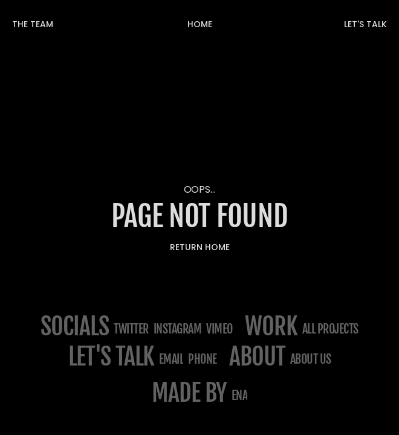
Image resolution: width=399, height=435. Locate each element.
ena (240, 395)
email (171, 359)
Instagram (178, 329)
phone (202, 359)
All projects (330, 329)
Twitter (131, 329)
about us (310, 359)
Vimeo (219, 329)
